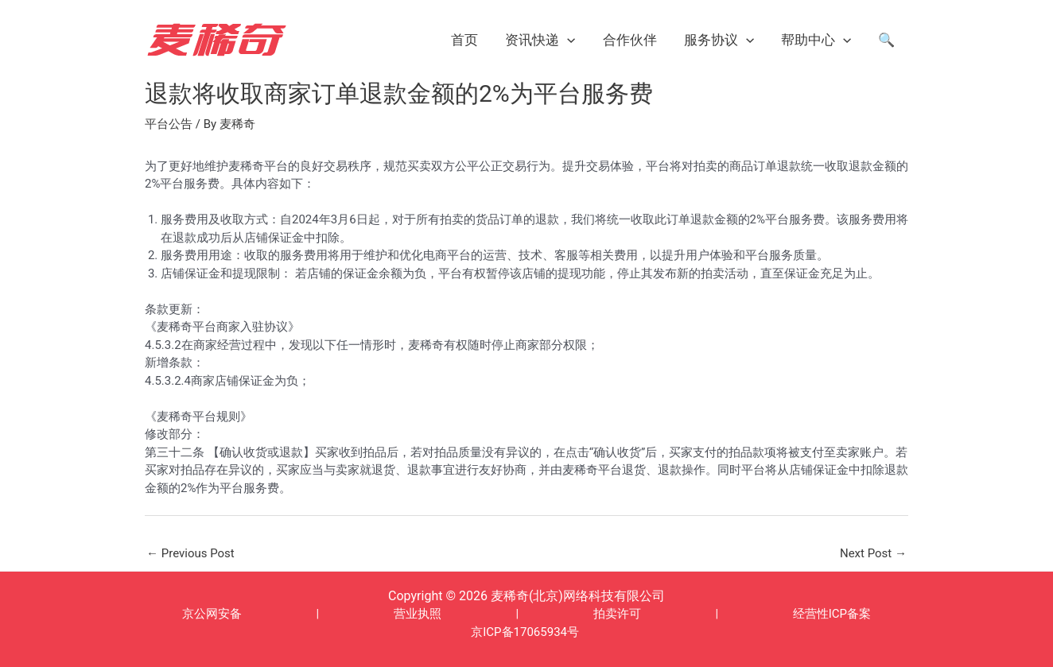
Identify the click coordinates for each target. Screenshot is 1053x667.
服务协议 (719, 40)
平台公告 (168, 124)
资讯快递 (540, 40)
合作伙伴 (630, 40)
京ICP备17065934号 (525, 632)
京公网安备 (212, 614)
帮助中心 (816, 40)
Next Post (873, 553)
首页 (464, 40)
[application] (567, 40)
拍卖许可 (617, 614)
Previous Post (190, 553)
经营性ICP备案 (832, 614)
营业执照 (417, 614)
